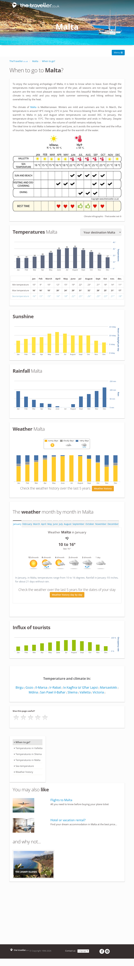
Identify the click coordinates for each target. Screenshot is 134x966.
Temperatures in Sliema (29, 754)
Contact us (70, 951)
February (27, 524)
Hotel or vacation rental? (67, 820)
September (78, 524)
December (113, 524)
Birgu (18, 688)
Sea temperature (25, 766)
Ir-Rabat (55, 688)
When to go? (23, 742)
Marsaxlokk (109, 688)
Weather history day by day (67, 595)
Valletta (85, 693)
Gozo (28, 688)
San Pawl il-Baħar (52, 693)
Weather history (103, 488)
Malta (33, 107)
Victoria (99, 693)
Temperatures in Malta (28, 760)
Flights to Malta (61, 800)
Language (83, 951)
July (61, 524)
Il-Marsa (41, 688)
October (89, 524)
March (36, 524)
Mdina (32, 693)
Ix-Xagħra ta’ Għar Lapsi (81, 688)
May (49, 524)
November (100, 524)
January (17, 524)
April (43, 524)
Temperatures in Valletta (29, 748)
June (55, 524)
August (67, 524)
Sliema (72, 693)
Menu (118, 52)
